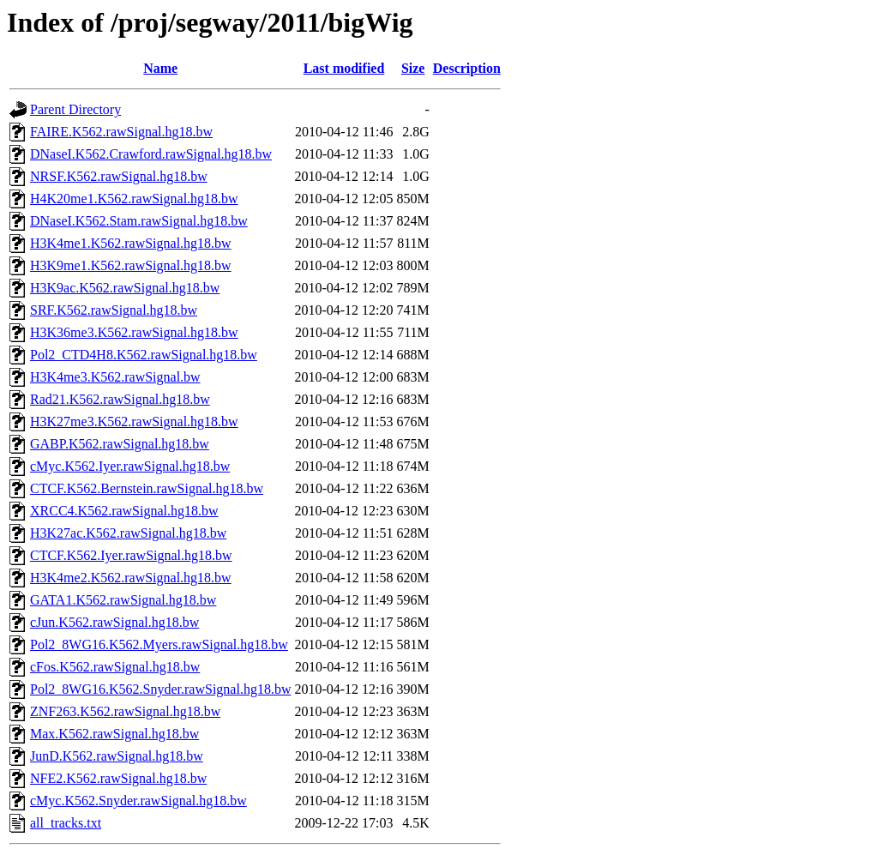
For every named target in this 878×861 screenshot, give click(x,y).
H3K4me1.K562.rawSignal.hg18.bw (131, 243)
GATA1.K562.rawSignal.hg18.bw (123, 600)
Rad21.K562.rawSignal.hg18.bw (120, 399)
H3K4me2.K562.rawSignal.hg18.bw (131, 577)
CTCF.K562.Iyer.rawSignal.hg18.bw (131, 555)
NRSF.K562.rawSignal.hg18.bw (118, 176)
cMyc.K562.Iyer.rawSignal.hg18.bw (130, 466)
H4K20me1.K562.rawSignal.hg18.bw (134, 198)
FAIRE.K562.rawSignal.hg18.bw (121, 131)
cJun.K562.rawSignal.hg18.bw (114, 622)
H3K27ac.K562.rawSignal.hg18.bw (128, 533)
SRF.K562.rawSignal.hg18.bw (113, 310)
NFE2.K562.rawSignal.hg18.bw (118, 778)
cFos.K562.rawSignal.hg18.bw (115, 666)
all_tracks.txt (65, 823)
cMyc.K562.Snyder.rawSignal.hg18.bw (138, 800)
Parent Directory (75, 109)
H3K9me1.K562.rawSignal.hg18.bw (131, 265)
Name (160, 68)
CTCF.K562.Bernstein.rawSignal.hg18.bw (146, 488)
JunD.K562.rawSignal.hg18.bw (116, 756)
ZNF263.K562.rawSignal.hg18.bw (125, 711)
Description (467, 68)
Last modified (344, 68)
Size (413, 68)
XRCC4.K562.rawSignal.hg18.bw (124, 510)
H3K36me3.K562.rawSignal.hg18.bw (134, 332)
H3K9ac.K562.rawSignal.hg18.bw (125, 287)
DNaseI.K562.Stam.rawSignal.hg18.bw (139, 221)
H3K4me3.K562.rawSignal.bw (115, 377)
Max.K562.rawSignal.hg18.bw (114, 733)
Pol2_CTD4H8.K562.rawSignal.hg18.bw (143, 354)
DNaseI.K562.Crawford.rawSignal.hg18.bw (151, 154)
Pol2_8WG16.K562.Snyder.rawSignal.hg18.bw (160, 689)
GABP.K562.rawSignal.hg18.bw (119, 444)
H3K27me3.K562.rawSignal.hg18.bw (134, 421)
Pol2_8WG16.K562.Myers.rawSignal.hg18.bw (159, 644)
